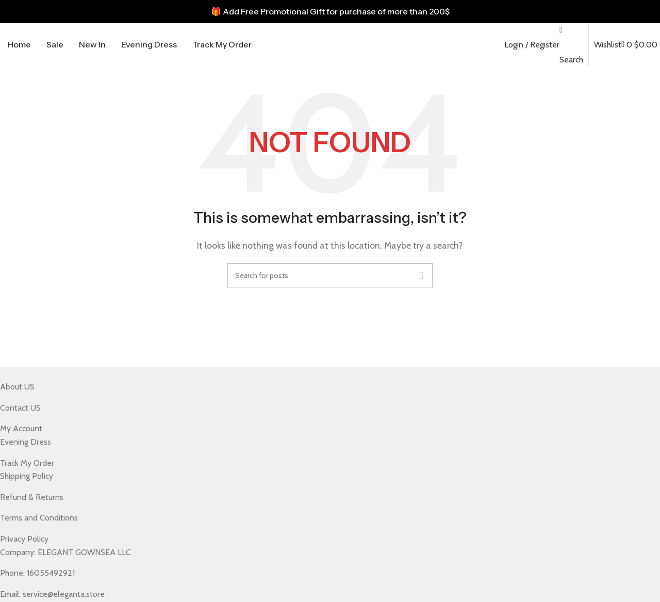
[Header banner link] (330, 11)
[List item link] (322, 387)
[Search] (330, 275)
